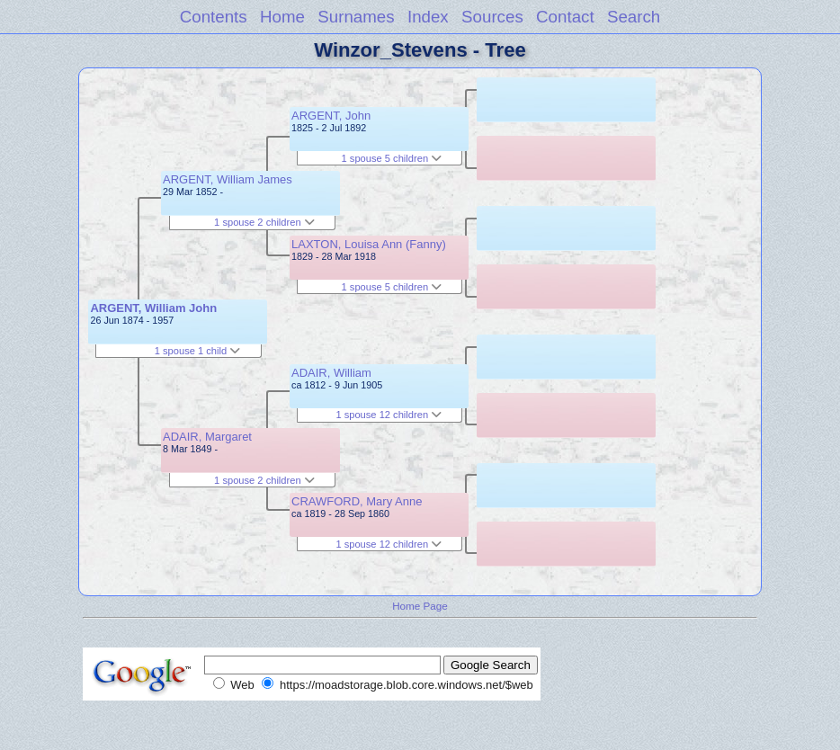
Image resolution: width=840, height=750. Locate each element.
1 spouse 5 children (392, 158)
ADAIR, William (331, 372)
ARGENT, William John (153, 308)
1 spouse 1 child (198, 350)
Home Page (420, 606)
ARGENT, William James (227, 179)
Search (633, 16)
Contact (565, 16)
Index (428, 16)
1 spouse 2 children (264, 222)
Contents (213, 16)
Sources (492, 16)
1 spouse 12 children (388, 414)
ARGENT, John (331, 115)
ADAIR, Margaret (207, 436)
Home (282, 16)
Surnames (355, 16)
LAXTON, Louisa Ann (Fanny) (368, 244)
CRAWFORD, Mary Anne (356, 501)
